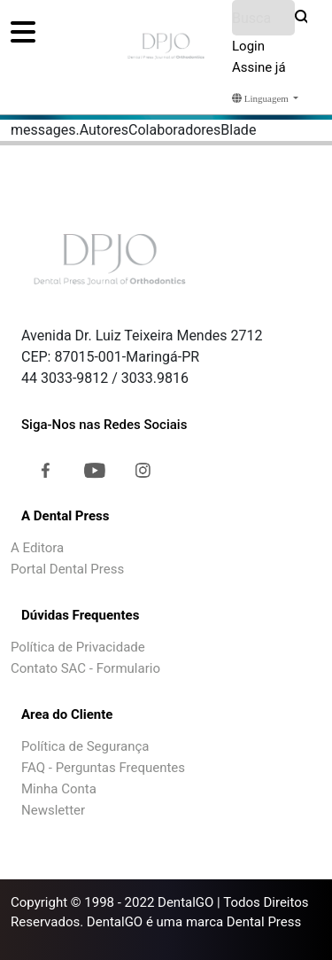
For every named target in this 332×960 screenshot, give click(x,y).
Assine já (259, 67)
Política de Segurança (85, 746)
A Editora (37, 548)
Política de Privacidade (78, 647)
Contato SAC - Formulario (85, 668)
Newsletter (53, 810)
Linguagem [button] (261, 98)
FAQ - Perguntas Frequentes (103, 768)
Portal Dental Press (67, 569)
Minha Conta (59, 789)
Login (248, 46)
